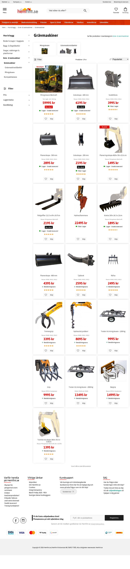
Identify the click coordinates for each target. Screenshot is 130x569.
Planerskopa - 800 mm (48, 289)
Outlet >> (28, 2)
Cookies (32, 501)
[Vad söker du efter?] (68, 10)
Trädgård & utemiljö (10, 22)
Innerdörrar (91, 22)
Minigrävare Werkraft (48, 109)
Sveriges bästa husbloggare (39, 509)
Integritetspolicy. (97, 537)
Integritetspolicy (35, 504)
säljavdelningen (115, 504)
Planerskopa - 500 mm (48, 169)
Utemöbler (104, 22)
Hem (3, 27)
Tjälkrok (81, 289)
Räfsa (113, 289)
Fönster (43, 22)
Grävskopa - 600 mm (81, 109)
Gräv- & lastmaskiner (121, 36)
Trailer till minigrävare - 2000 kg (81, 401)
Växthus (80, 22)
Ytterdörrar (68, 22)
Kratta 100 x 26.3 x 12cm (113, 229)
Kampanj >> (17, 2)
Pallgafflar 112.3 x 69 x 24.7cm (48, 229)
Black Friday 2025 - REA (38, 506)
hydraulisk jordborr (81, 345)
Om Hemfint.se (34, 499)
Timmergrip (48, 345)
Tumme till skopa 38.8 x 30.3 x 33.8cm (49, 454)
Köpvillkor (33, 496)
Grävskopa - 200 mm (81, 169)
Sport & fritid (55, 22)
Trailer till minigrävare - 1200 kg (113, 345)
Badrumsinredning (29, 22)
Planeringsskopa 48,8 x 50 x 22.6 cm (113, 169)
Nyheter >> (6, 2)
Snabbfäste (113, 109)
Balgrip (113, 401)
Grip (48, 401)
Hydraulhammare (81, 229)
